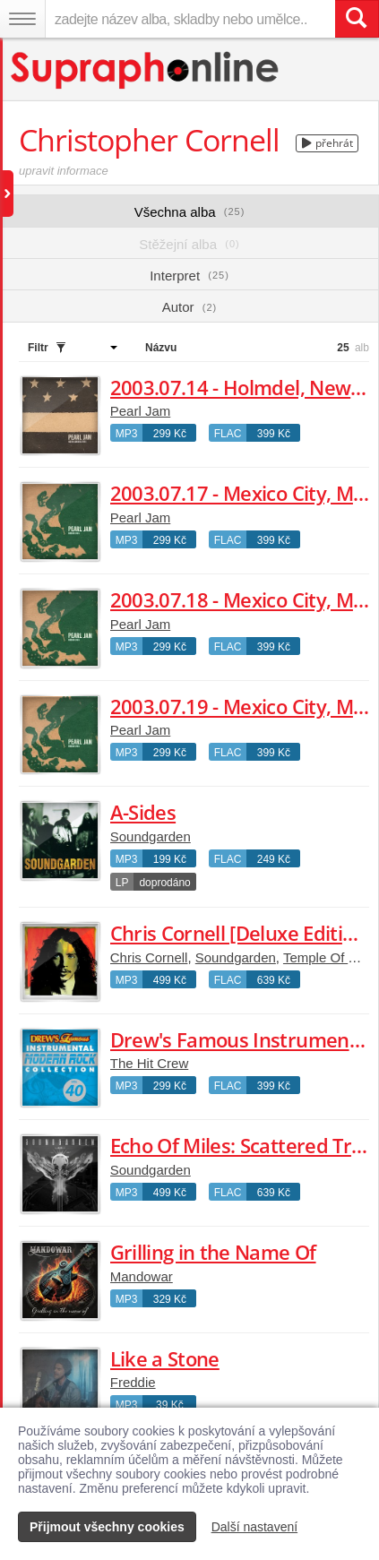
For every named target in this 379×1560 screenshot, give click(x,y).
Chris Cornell (149, 957)
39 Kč (170, 1405)
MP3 (127, 433)
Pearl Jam (140, 410)
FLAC (228, 433)
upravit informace (63, 170)
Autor (189, 307)
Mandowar (141, 1276)
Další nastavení (254, 1527)
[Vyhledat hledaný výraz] (356, 19)
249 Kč (273, 859)
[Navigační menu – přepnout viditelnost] (22, 19)
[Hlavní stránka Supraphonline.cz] (145, 70)
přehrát (327, 143)
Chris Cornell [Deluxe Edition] (240, 932)
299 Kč (169, 433)
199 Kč (169, 859)
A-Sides (143, 811)
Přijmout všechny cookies (107, 1527)
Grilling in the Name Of (213, 1251)
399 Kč (273, 433)
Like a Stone (165, 1358)
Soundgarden (150, 836)
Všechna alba (189, 212)
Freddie (133, 1382)
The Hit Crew (149, 1063)
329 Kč (169, 1299)
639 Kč (273, 980)
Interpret (189, 275)
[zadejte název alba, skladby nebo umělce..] (190, 19)
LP (122, 882)
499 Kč (169, 980)
